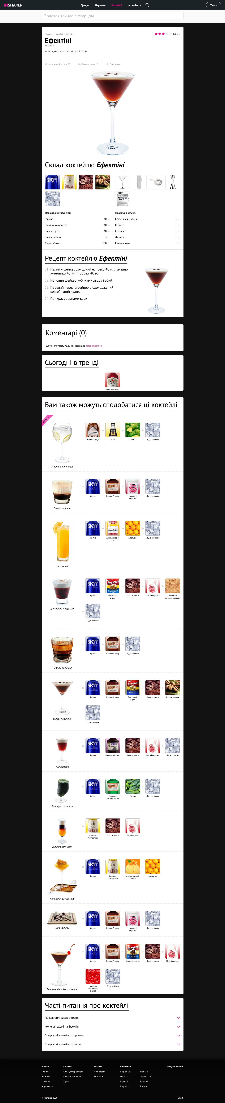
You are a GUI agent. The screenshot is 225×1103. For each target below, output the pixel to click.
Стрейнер (120, 231)
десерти (83, 51)
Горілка (49, 219)
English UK (125, 1071)
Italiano (143, 1086)
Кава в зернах (53, 237)
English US (125, 1086)
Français (144, 1071)
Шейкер (119, 225)
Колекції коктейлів (72, 1076)
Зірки (66, 1081)
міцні (47, 51)
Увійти (213, 5)
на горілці (71, 51)
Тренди (85, 5)
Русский (144, 1081)
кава (62, 51)
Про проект (99, 1071)
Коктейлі (117, 5)
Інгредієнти (134, 5)
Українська (145, 1076)
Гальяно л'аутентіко (56, 225)
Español (124, 1081)
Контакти (98, 1076)
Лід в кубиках (53, 243)
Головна (48, 34)
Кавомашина (122, 243)
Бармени (100, 5)
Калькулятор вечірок (73, 1071)
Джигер (119, 237)
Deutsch (124, 1076)
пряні (54, 51)
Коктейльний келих (126, 219)
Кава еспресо (52, 231)
